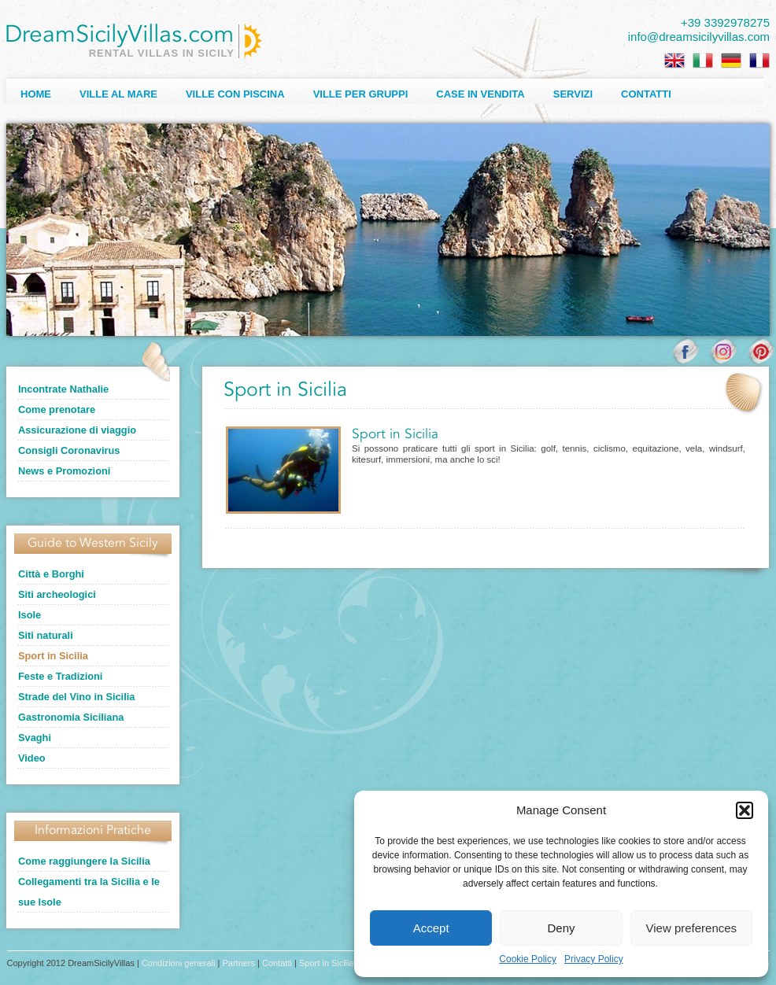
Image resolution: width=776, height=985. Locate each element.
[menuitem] (674, 60)
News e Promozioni (64, 471)
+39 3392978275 (725, 22)
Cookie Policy (527, 959)
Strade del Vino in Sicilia (76, 697)
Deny (561, 928)
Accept (431, 928)
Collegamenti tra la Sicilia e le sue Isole (89, 892)
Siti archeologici (57, 594)
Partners (238, 963)
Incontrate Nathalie (63, 389)
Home (35, 94)
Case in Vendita (480, 94)
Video (32, 758)
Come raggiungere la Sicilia (84, 861)
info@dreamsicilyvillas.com (699, 36)
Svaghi (34, 737)
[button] (744, 810)
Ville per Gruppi (360, 94)
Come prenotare (56, 409)
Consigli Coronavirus (69, 450)
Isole (29, 615)
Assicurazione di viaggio (77, 430)
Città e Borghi (51, 574)
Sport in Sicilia (53, 656)
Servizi (573, 94)
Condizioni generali (179, 963)
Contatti (646, 94)
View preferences (691, 928)
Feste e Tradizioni (60, 676)
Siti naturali (45, 635)
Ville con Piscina (235, 94)
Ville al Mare (118, 94)
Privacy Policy (593, 959)
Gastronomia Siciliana (71, 717)
